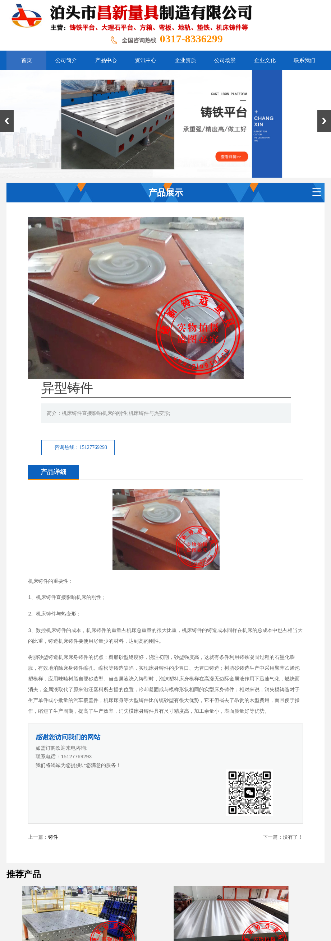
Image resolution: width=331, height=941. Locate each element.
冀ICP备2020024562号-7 (286, 897)
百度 (179, 828)
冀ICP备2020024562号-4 (232, 897)
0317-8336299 (191, 39)
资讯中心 (152, 854)
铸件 (53, 653)
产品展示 (125, 854)
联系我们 (258, 854)
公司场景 (205, 854)
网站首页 (71, 854)
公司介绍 (98, 854)
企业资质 (178, 854)
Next (324, 121)
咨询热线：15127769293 (169, 285)
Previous (7, 121)
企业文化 (232, 854)
